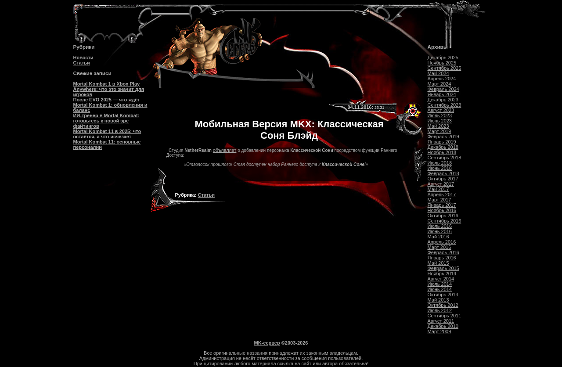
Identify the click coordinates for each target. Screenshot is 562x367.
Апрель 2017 (442, 194)
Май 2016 (438, 236)
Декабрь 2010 (443, 326)
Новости (83, 57)
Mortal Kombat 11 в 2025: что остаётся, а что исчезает (107, 134)
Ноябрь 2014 (442, 273)
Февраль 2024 (443, 89)
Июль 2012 (440, 310)
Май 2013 (438, 299)
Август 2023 (441, 110)
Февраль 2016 (443, 252)
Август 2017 (441, 184)
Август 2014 (441, 278)
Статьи (81, 62)
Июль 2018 (440, 163)
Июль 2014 (440, 284)
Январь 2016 (442, 257)
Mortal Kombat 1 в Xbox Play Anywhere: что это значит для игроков (108, 89)
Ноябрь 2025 (442, 62)
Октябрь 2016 (443, 215)
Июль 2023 (440, 115)
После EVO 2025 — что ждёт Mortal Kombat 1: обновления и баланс (110, 105)
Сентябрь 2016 (444, 220)
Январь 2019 (442, 141)
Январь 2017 (442, 205)
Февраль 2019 (443, 136)
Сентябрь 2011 (444, 315)
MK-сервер (267, 342)
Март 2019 (439, 131)
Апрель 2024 (442, 78)
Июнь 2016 (440, 231)
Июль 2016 (440, 226)
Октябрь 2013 (443, 294)
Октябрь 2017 (443, 178)
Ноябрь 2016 (442, 210)
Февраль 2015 (443, 268)
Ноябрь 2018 (442, 152)
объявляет (225, 150)
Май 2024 (438, 73)
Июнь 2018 (440, 168)
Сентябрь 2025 (444, 68)
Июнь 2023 (440, 120)
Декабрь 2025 (443, 57)
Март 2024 (439, 83)
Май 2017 (438, 189)
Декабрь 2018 (443, 147)
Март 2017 (439, 199)
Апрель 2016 (442, 242)
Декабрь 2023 (443, 99)
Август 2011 (441, 321)
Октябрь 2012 (443, 305)
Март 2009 (439, 331)
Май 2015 (438, 263)
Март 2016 (439, 247)
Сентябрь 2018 (444, 157)
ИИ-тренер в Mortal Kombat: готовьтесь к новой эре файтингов (106, 121)
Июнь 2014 (440, 289)
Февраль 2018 (443, 173)
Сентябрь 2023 (444, 105)
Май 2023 (438, 126)
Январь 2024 (442, 94)
